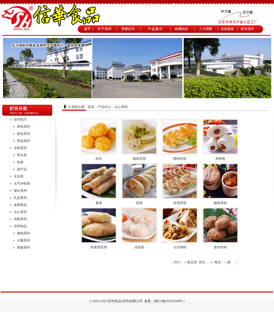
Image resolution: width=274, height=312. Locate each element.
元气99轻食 (22, 183)
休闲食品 (20, 205)
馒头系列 (20, 191)
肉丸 (99, 159)
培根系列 (20, 219)
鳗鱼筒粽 (220, 203)
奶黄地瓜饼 (99, 247)
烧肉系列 (23, 233)
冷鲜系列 (20, 148)
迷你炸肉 (220, 247)
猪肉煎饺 (179, 159)
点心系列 (20, 212)
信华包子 (20, 119)
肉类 (20, 162)
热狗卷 (220, 159)
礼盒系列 (20, 198)
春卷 (99, 203)
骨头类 (22, 155)
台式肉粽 (179, 247)
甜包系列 (23, 134)
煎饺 (139, 203)
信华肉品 (20, 226)
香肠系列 (23, 247)
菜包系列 (23, 141)
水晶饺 (139, 247)
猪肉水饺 (139, 159)
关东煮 (19, 176)
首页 (91, 107)
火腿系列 (23, 240)
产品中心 (104, 107)
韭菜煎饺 (179, 203)
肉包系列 (23, 127)
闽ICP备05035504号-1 (169, 301)
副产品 (22, 169)
